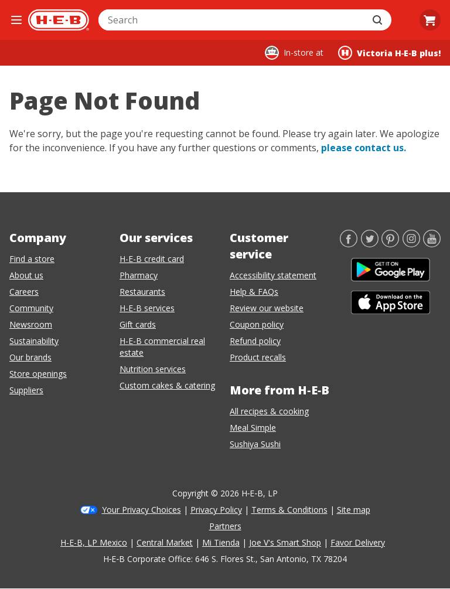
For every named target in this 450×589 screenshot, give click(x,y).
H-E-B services (147, 308)
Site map (353, 509)
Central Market (165, 542)
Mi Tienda (221, 542)
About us (26, 275)
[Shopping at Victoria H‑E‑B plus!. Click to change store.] (389, 53)
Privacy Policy (216, 509)
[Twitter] (370, 243)
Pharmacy (139, 275)
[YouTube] (432, 243)
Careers (24, 291)
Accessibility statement (273, 275)
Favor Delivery (357, 542)
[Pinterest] (390, 243)
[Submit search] (378, 19)
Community (31, 308)
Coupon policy (257, 324)
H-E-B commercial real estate (162, 346)
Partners (225, 526)
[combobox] (232, 19)
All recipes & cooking (269, 411)
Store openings (38, 373)
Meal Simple (253, 427)
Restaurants (142, 291)
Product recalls (258, 357)
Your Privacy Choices (141, 509)
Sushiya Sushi (255, 444)
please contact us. (363, 147)
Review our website (267, 308)
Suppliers (26, 390)
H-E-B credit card (152, 258)
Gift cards (138, 324)
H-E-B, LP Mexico (93, 542)
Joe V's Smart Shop (285, 542)
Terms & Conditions (289, 509)
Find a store (31, 258)
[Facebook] (348, 243)
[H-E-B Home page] (58, 19)
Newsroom (30, 324)
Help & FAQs (254, 291)
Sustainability (34, 340)
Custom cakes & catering (167, 385)
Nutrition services (153, 368)
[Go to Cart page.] (430, 19)
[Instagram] (411, 243)
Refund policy (255, 340)
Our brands (30, 357)
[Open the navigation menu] (16, 20)
